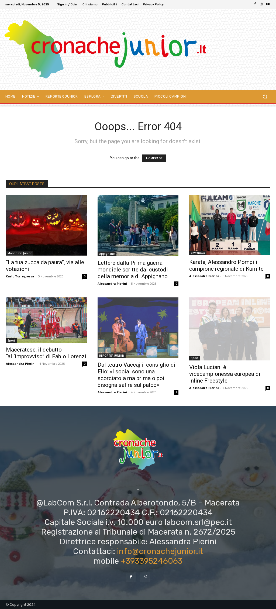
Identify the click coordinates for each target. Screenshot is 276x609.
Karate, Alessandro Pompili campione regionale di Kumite (226, 265)
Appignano (107, 254)
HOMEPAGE (154, 158)
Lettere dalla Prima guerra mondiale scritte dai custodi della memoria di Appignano (133, 270)
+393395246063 (151, 561)
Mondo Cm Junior (20, 253)
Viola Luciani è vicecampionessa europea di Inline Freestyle (224, 374)
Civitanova (198, 253)
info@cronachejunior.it (160, 551)
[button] (264, 96)
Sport (11, 340)
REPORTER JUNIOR (111, 355)
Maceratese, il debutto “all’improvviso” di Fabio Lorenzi (46, 353)
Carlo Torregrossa (20, 276)
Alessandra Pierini (112, 283)
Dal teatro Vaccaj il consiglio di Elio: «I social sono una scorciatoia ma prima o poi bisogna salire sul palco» (136, 375)
